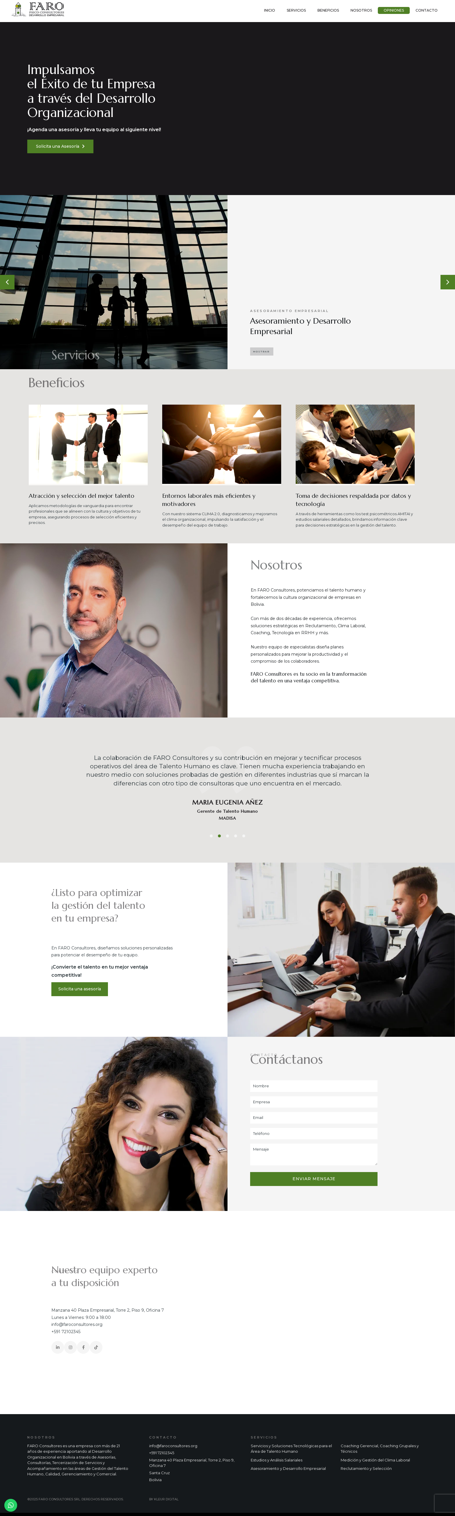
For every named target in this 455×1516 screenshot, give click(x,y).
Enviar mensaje (313, 1178)
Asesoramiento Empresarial (289, 311)
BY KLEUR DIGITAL (163, 1499)
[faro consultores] (341, 1312)
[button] (7, 282)
